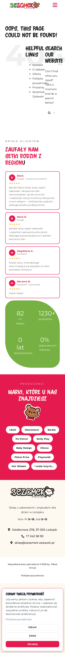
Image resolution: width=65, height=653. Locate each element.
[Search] (49, 112)
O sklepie (38, 69)
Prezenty (38, 87)
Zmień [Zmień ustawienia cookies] (32, 635)
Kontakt (37, 65)
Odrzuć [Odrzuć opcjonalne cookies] (32, 627)
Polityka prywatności (19, 619)
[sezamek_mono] (32, 487)
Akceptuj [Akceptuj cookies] (32, 644)
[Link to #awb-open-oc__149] (55, 5)
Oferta (36, 74)
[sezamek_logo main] (24, 2)
